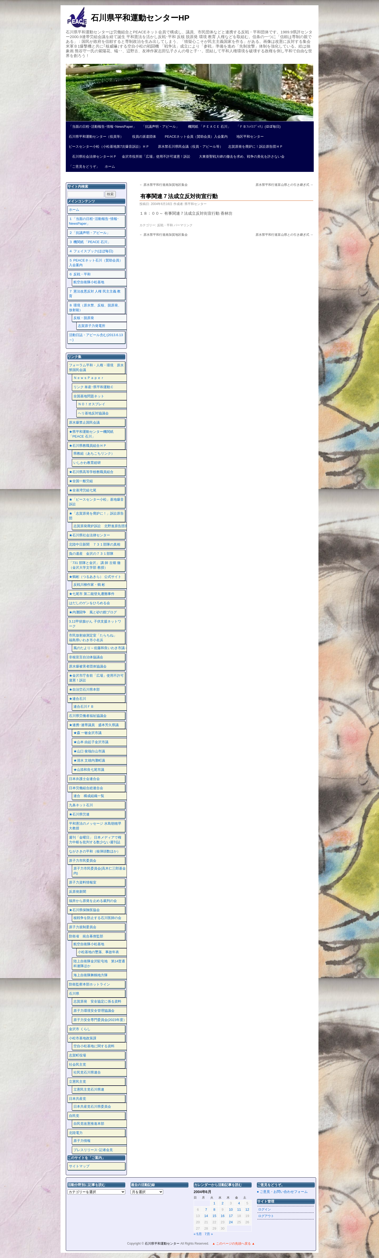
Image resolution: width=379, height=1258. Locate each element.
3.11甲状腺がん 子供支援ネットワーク (95, 623)
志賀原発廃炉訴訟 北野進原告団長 (100, 526)
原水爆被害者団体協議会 (88, 666)
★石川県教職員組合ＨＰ (88, 446)
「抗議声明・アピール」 (160, 127)
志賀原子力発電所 (91, 326)
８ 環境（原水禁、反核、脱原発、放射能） (95, 307)
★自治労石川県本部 (84, 689)
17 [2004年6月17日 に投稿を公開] (231, 1216)
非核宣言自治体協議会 (86, 657)
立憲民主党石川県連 (88, 1089)
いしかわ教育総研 (87, 463)
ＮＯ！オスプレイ (91, 404)
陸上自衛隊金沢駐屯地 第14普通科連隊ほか (99, 963)
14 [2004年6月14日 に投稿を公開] (206, 1216)
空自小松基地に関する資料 (93, 1046)
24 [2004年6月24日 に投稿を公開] (231, 1222)
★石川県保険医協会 (84, 910)
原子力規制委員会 (82, 927)
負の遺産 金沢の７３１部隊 (91, 554)
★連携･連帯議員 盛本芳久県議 (94, 725)
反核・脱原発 (83, 318)
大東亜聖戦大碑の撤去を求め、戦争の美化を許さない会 (240, 156)
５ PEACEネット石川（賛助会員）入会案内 (96, 262)
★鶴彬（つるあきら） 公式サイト (95, 577)
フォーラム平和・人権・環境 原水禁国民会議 (96, 367)
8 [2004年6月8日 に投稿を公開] (214, 1209)
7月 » (209, 1234)
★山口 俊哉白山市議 (89, 751)
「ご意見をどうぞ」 (84, 166)
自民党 (74, 1116)
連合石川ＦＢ (83, 706)
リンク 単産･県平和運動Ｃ (93, 387)
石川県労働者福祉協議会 (88, 716)
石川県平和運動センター (162, 1243)
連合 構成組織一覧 (88, 796)
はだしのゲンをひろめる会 (89, 603)
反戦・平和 (165, 225)
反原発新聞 (77, 892)
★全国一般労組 (81, 481)
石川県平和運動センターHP (140, 17)
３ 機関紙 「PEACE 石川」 (90, 242)
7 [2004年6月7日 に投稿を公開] (206, 1209)
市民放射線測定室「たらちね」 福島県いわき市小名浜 (96, 637)
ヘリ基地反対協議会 (93, 413)
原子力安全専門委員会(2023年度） (100, 1020)
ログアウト (266, 1216)
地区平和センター (248, 136)
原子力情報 (82, 1141)
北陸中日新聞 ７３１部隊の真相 (94, 544)
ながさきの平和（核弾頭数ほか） (94, 851)
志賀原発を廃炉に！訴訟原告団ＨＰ (255, 146)
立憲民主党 (77, 1082)
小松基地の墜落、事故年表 (98, 952)
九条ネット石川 (81, 805)
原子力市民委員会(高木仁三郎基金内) (99, 870)
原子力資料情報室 (82, 882)
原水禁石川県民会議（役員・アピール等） (188, 146)
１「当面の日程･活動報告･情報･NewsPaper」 (94, 221)
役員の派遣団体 (142, 136)
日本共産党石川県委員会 (92, 1106)
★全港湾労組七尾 (82, 490)
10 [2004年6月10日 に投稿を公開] (231, 1209)
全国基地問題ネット (88, 396)
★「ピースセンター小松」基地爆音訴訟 (96, 501)
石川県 (74, 993)
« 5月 (198, 1234)
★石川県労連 (79, 814)
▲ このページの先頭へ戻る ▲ (233, 1243)
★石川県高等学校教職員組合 (91, 472)
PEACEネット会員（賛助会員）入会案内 (194, 136)
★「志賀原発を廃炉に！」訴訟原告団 (96, 515)
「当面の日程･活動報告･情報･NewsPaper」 (102, 127)
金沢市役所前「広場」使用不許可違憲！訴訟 (156, 156)
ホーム (110, 166)
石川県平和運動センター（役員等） (96, 136)
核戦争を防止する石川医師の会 (97, 918)
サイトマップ (79, 1166)
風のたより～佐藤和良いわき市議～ (100, 648)
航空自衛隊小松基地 (88, 282)
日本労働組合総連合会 (86, 788)
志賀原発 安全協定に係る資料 (97, 1001)
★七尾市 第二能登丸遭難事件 (91, 594)
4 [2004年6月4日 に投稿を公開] (239, 1203)
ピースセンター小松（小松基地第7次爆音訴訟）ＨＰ (109, 146)
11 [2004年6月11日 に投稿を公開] (239, 1209)
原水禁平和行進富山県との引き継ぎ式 (284, 185)
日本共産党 (77, 1099)
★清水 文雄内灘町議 (89, 760)
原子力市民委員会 (82, 860)
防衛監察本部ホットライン (89, 984)
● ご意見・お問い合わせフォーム (282, 1192)
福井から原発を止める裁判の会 (93, 901)
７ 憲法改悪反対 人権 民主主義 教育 (95, 293)
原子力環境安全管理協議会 (93, 1011)
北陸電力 (76, 1133)
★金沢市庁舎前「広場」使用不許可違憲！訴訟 (96, 678)
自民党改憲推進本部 (88, 1124)
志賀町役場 (77, 1055)
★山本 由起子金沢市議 (91, 742)
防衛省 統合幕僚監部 (86, 936)
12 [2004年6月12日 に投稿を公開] (247, 1209)
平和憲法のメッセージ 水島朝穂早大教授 (95, 825)
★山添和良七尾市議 (88, 770)
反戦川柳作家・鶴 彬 (89, 585)
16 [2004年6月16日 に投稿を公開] (222, 1216)
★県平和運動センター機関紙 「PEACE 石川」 (91, 434)
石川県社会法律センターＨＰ (93, 156)
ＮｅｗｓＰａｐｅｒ (88, 378)
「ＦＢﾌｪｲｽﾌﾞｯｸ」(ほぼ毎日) (258, 127)
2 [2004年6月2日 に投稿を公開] (222, 1203)
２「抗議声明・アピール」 (89, 233)
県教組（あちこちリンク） (93, 453)
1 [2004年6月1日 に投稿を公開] (214, 1203)
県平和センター (195, 204)
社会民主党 (77, 1064)
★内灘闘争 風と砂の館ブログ (93, 612)
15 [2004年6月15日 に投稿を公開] (214, 1216)
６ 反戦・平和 (80, 274)
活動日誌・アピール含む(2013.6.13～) (96, 337)
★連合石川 (77, 699)
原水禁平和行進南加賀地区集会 (163, 185)
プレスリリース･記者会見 (93, 1150)
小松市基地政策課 (82, 1038)
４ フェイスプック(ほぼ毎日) (91, 251)
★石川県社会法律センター (89, 535)
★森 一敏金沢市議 (87, 733)
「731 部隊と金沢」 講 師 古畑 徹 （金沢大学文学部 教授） (95, 565)
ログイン (264, 1209)
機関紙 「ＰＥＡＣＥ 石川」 (207, 127)
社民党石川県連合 (87, 1072)
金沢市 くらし (80, 1029)
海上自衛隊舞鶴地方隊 (90, 975)
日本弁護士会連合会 (84, 779)
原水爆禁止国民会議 (84, 422)
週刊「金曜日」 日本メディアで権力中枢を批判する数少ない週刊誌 (95, 839)
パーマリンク (183, 225)
